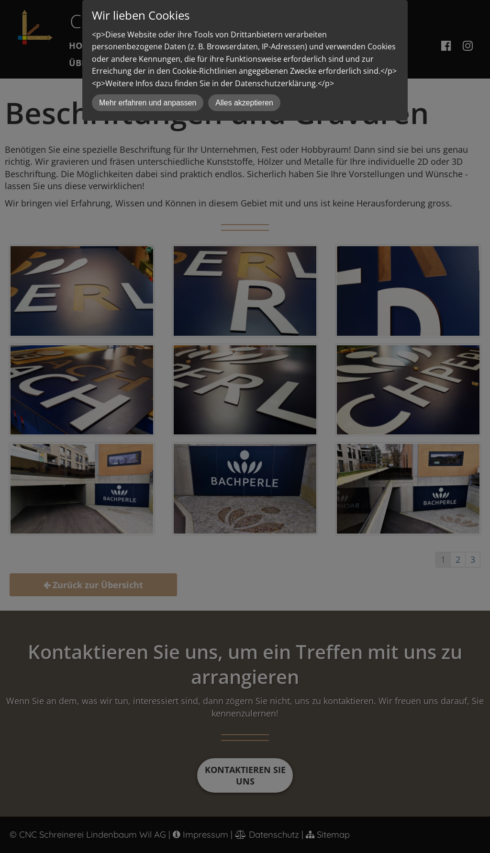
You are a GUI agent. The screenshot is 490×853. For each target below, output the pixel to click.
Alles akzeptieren (244, 103)
